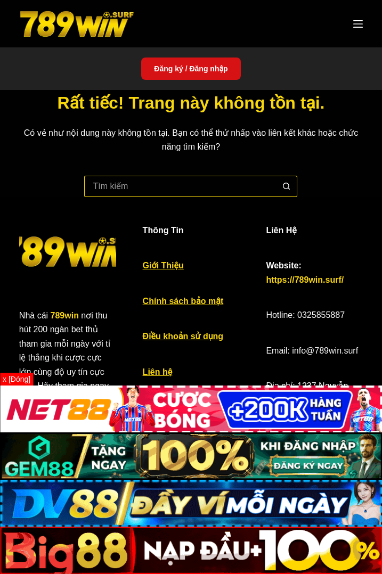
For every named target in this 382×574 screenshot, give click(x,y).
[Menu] (358, 24)
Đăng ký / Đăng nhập (190, 68)
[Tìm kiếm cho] (180, 186)
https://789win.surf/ (305, 279)
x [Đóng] (16, 379)
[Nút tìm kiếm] (286, 186)
